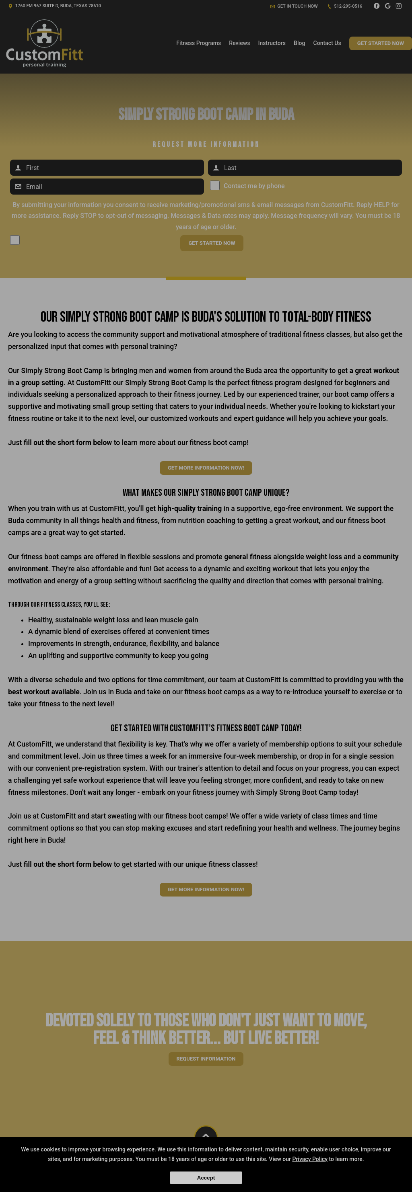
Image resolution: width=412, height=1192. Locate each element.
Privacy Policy (310, 1159)
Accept (206, 1178)
